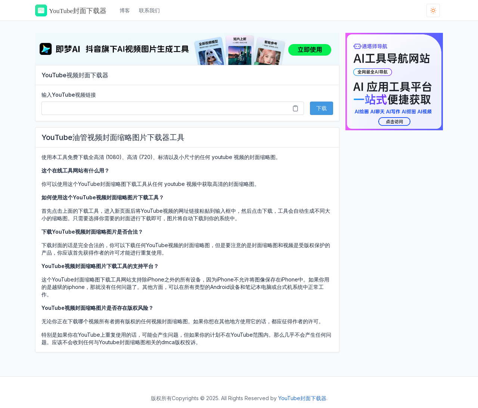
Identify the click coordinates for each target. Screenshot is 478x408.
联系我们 (149, 10)
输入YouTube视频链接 (68, 94)
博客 (125, 10)
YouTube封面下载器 (302, 398)
